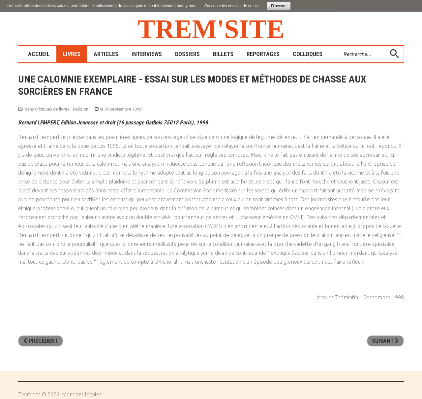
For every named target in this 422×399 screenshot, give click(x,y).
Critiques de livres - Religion (61, 109)
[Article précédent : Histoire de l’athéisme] (40, 341)
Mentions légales (82, 394)
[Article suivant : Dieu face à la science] (385, 341)
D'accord (278, 6)
